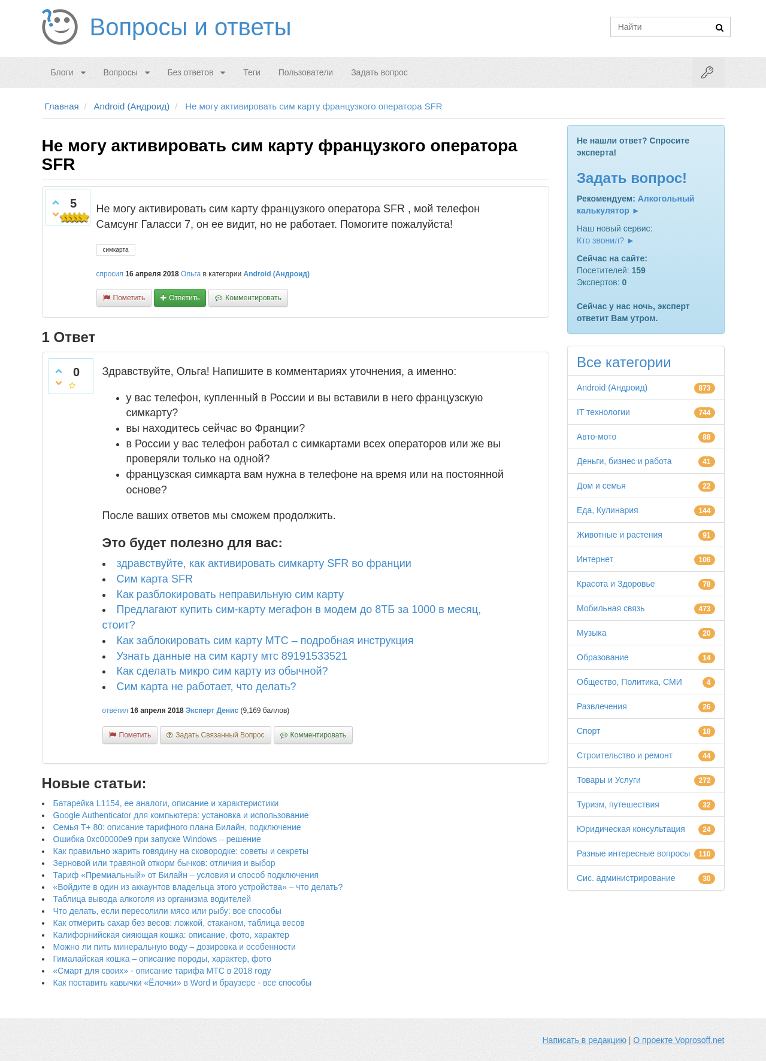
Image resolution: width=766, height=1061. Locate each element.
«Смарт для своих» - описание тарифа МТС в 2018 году (162, 970)
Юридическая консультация (631, 829)
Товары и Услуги (609, 780)
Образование (603, 657)
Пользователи (305, 72)
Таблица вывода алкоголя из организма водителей (152, 899)
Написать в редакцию (584, 1040)
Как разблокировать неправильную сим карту (230, 594)
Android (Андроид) (276, 274)
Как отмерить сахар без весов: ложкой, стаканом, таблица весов (179, 923)
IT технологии (603, 412)
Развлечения (602, 706)
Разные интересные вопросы (633, 853)
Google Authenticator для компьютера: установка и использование (181, 815)
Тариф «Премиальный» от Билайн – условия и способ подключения (186, 875)
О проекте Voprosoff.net (678, 1040)
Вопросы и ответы (191, 27)
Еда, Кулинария (607, 510)
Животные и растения (619, 534)
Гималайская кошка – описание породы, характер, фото (162, 959)
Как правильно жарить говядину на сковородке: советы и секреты (181, 851)
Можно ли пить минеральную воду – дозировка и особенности (174, 947)
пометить (129, 298)
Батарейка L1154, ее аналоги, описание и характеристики (166, 803)
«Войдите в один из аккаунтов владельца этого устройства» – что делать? (198, 887)
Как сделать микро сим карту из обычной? (222, 671)
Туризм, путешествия (618, 804)
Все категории (624, 362)
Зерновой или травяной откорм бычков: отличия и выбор (164, 863)
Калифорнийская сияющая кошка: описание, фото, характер (171, 935)
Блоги (62, 72)
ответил (115, 710)
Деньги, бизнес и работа (624, 461)
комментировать (253, 298)
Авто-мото (596, 436)
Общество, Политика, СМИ (629, 682)
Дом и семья (601, 485)
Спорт (588, 731)
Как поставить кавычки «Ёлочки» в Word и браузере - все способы (182, 982)
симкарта (116, 249)
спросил (110, 274)
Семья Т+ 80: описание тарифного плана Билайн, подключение (177, 827)
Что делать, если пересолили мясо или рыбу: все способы (167, 911)
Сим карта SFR (155, 579)
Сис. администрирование (626, 878)
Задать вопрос (379, 72)
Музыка (592, 633)
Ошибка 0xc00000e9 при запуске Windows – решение (157, 839)
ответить (184, 298)
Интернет (595, 559)
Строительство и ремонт (625, 755)
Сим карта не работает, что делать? (206, 687)
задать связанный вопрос (219, 735)
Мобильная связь (610, 608)
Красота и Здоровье (616, 584)
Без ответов (191, 72)
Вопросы (120, 72)
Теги (251, 72)
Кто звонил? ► (606, 240)
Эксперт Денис (212, 710)
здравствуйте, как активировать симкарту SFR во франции (264, 563)
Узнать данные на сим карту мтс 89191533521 (232, 656)
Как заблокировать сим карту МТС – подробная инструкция (265, 641)
